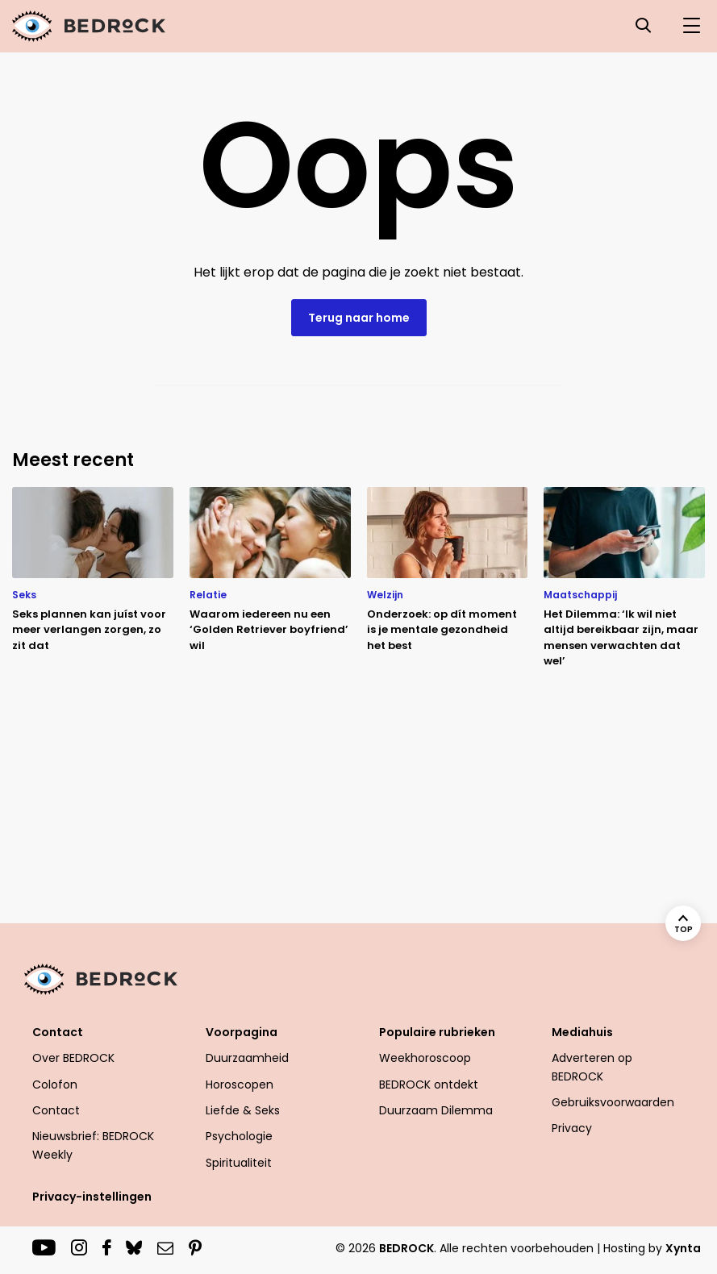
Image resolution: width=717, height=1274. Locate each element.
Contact (57, 1032)
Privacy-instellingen (92, 1197)
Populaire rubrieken (437, 1032)
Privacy (572, 1128)
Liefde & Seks (243, 1110)
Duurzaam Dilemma (436, 1110)
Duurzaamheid (247, 1058)
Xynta (683, 1248)
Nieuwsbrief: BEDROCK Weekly (93, 1145)
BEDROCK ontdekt (428, 1084)
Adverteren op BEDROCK (592, 1067)
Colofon (54, 1084)
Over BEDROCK (73, 1058)
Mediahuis (582, 1032)
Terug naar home (359, 318)
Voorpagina (241, 1032)
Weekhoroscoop (425, 1058)
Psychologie (239, 1136)
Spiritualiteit (239, 1163)
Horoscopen (239, 1084)
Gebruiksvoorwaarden (613, 1102)
